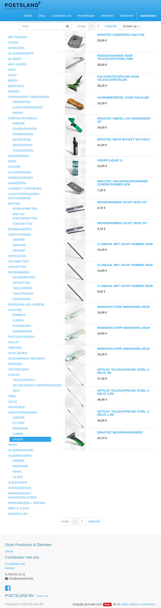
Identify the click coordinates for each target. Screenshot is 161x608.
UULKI (12, 401)
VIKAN (12, 444)
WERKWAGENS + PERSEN (26, 503)
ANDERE (19, 123)
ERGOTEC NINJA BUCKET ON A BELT (124, 139)
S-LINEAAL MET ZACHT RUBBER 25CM (125, 286)
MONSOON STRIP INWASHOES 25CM (123, 348)
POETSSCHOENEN (21, 336)
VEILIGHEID (16, 407)
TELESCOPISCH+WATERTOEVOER (32, 385)
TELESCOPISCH (24, 380)
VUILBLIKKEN (17, 482)
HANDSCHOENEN (20, 177)
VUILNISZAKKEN (19, 488)
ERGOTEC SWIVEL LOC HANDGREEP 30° (123, 120)
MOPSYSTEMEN (19, 234)
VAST (16, 390)
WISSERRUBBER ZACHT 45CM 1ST (122, 202)
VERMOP (19, 250)
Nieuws (10, 568)
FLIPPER (14, 166)
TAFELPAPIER (22, 288)
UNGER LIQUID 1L (110, 160)
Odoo (107, 604)
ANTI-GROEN (17, 64)
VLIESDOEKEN (23, 150)
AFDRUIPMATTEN (25, 208)
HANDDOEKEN (23, 134)
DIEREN (13, 91)
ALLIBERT (15, 58)
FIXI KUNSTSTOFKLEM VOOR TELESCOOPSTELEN (118, 78)
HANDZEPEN (22, 102)
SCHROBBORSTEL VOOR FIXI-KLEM (123, 97)
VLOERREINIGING (21, 450)
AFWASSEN (16, 48)
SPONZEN (15, 364)
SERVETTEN (21, 282)
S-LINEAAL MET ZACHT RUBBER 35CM (125, 265)
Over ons (42, 596)
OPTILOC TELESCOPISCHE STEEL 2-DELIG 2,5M (123, 392)
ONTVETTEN (17, 267)
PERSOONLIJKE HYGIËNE (26, 304)
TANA (12, 396)
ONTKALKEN (17, 256)
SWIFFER (19, 245)
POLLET (13, 342)
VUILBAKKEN (22, 326)
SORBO (18, 434)
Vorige (81, 26)
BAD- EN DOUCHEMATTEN (25, 216)
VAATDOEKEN (22, 145)
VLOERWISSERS (20, 455)
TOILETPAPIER (23, 293)
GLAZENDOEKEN (25, 128)
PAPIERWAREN (19, 272)
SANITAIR (15, 347)
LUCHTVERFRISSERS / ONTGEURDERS (24, 196)
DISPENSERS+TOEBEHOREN (28, 97)
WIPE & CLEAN (18, 508)
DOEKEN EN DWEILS (23, 118)
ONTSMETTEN (18, 261)
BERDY (13, 80)
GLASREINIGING (19, 172)
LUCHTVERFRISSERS (28, 107)
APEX (12, 69)
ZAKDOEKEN (22, 299)
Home (9, 551)
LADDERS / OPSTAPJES (25, 188)
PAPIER (18, 112)
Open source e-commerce (138, 604)
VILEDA (13, 42)
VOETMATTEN (22, 223)
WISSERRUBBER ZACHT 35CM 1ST (122, 223)
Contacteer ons (15, 564)
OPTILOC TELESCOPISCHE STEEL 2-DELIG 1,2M (123, 413)
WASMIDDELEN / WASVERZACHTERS (22, 495)
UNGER (18, 439)
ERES (12, 161)
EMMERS (19, 315)
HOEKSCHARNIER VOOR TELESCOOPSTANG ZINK (115, 57)
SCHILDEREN (17, 353)
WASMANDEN (22, 331)
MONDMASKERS (19, 229)
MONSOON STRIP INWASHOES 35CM (123, 327)
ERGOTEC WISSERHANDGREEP (120, 432)
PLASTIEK (15, 310)
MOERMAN (20, 428)
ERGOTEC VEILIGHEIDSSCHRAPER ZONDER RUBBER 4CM (122, 183)
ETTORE (19, 423)
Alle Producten (17, 37)
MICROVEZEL (22, 139)
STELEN (13, 375)
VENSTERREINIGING (22, 412)
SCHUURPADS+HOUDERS (26, 358)
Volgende (110, 26)
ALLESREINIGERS (21, 53)
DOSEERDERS (18, 156)
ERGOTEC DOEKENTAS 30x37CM (120, 34)
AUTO (12, 75)
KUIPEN (18, 320)
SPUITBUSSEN (18, 369)
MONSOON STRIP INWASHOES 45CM (123, 306)
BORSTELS (16, 86)
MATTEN (14, 203)
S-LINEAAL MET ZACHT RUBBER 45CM (125, 244)
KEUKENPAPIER (24, 277)
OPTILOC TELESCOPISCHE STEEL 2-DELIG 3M (123, 371)
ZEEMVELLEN (18, 513)
